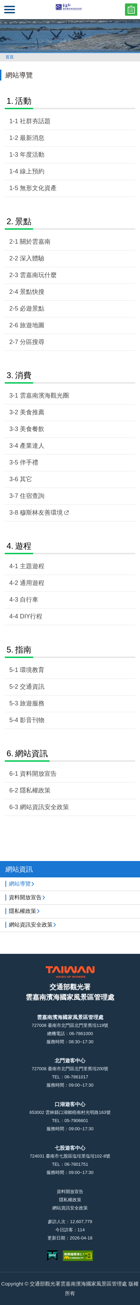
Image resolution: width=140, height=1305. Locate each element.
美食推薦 (32, 412)
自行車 (29, 599)
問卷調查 (131, 9)
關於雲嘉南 (35, 241)
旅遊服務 (32, 703)
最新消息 (32, 137)
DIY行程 (31, 616)
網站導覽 (20, 884)
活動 (23, 100)
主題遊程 (32, 566)
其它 (26, 479)
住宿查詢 (32, 495)
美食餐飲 (32, 429)
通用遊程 (32, 582)
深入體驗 (32, 258)
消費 (23, 375)
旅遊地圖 (32, 325)
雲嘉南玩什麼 (38, 275)
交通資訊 (32, 686)
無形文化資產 (38, 188)
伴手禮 (29, 462)
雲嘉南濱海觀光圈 (44, 395)
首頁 (9, 57)
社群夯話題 (35, 121)
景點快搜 (32, 291)
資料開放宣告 (38, 773)
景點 (23, 221)
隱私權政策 (35, 790)
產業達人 (32, 445)
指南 (23, 649)
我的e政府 (52, 1255)
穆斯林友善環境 (44, 513)
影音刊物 (32, 720)
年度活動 (32, 154)
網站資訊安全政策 (44, 807)
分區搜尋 (32, 342)
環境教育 (32, 669)
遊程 (23, 545)
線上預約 (32, 171)
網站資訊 (31, 753)
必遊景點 (32, 308)
